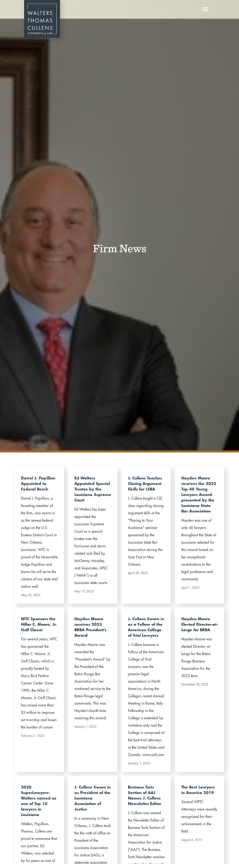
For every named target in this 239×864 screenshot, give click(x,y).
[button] (205, 9)
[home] (42, 9)
